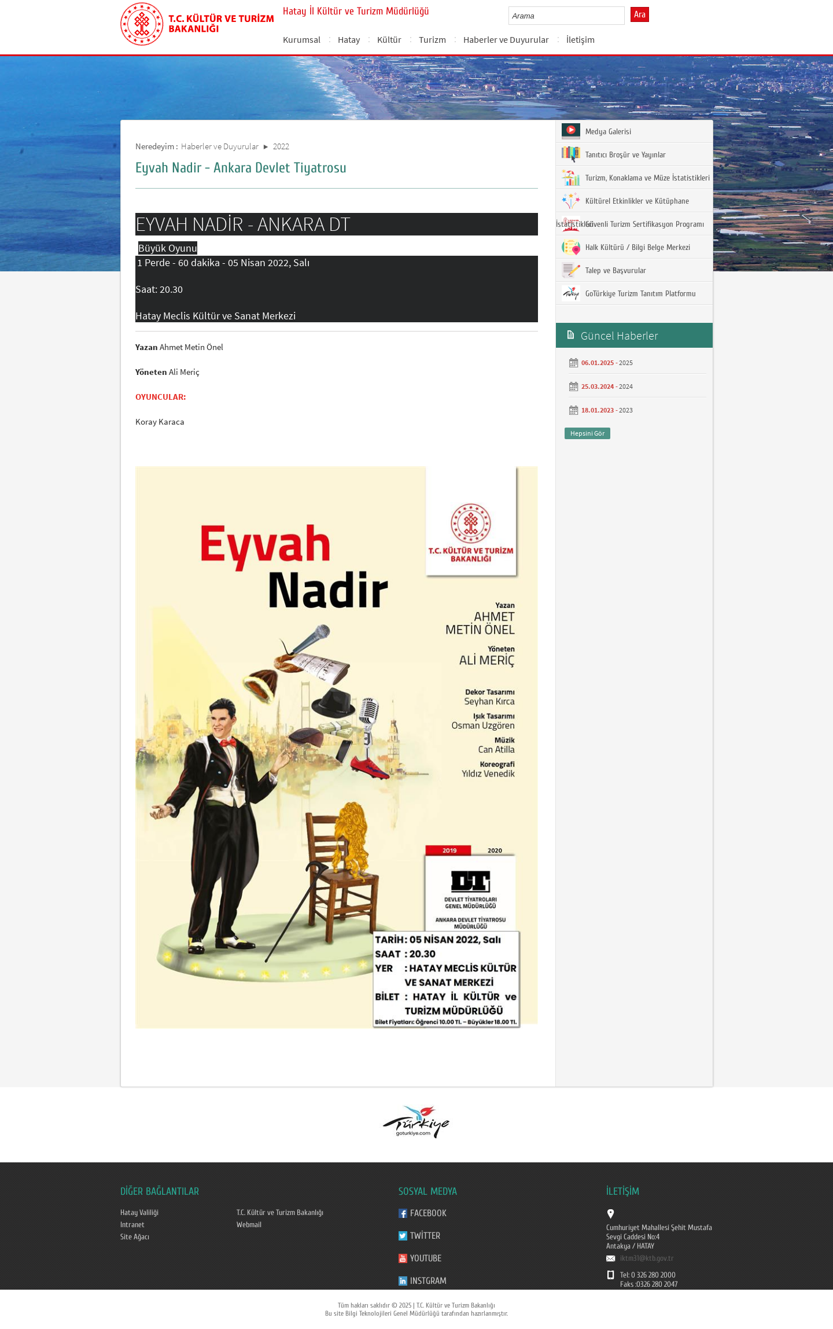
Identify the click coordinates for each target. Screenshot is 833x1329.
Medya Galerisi (596, 131)
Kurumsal (301, 39)
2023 (626, 410)
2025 (626, 362)
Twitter (425, 1236)
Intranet (132, 1224)
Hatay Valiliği (139, 1212)
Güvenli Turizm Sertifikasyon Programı (633, 224)
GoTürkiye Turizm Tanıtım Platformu (629, 293)
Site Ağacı (134, 1237)
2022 (281, 146)
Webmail (249, 1224)
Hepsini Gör (587, 433)
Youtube (425, 1258)
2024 (626, 386)
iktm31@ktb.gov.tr (647, 1258)
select (628, 15)
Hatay (349, 39)
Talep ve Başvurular (604, 270)
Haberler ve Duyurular (506, 39)
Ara (640, 14)
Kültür (389, 39)
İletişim (580, 39)
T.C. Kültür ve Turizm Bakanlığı (280, 1212)
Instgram (428, 1281)
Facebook (428, 1213)
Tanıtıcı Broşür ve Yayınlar (614, 154)
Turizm (432, 39)
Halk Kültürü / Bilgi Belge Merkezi (626, 247)
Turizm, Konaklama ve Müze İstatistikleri (636, 178)
